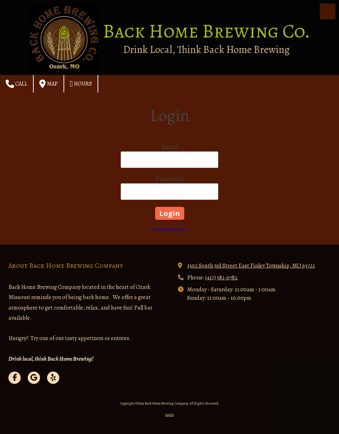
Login (169, 414)
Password (169, 178)
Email (169, 146)
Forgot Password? (169, 229)
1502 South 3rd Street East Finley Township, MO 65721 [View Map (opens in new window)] (251, 266)
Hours (81, 84)
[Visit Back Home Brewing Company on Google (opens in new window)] (34, 378)
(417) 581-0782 (221, 277)
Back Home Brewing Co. (206, 31)
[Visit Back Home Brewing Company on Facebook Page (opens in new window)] (14, 378)
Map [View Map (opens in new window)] (48, 84)
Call (16, 84)
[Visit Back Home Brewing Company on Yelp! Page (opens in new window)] (53, 378)
